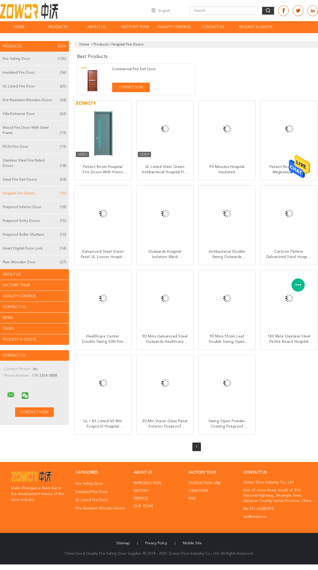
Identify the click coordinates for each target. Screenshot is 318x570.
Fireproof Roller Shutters (34, 234)
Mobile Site (192, 543)
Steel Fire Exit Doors (34, 179)
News (8, 318)
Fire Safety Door (34, 58)
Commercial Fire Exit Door (134, 69)
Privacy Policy (156, 543)
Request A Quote (256, 27)
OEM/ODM (198, 491)
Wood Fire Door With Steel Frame (34, 131)
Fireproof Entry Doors (34, 221)
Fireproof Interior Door (34, 207)
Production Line (205, 483)
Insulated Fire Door (34, 72)
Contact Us (212, 27)
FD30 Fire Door (34, 146)
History (141, 491)
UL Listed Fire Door (34, 86)
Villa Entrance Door (34, 114)
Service (141, 498)
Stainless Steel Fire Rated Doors (34, 163)
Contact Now (131, 87)
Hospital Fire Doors (34, 193)
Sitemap (123, 543)
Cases (8, 329)
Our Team (143, 506)
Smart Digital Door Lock (34, 248)
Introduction (147, 483)
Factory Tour (135, 27)
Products (58, 27)
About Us (96, 27)
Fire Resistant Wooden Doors (34, 100)
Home (19, 27)
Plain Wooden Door (34, 262)
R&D (192, 498)
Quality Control (174, 27)
